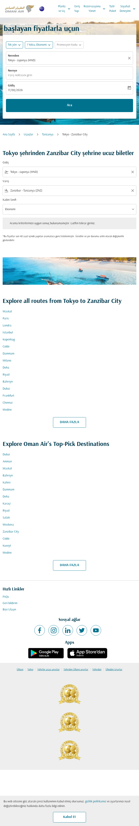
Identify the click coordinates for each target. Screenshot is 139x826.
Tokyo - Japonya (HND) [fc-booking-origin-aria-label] (21, 60)
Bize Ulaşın (9, 609)
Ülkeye (20, 669)
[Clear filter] (132, 172)
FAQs (6, 597)
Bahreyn (8, 381)
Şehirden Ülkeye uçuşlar (76, 669)
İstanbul (8, 332)
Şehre (30, 669)
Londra (7, 325)
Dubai (6, 388)
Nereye (12, 70)
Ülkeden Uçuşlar (114, 669)
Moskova (8, 524)
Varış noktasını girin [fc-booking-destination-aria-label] (20, 75)
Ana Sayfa (9, 134)
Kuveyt (7, 545)
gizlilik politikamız (95, 801)
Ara (69, 105)
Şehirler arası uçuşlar (48, 669)
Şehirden (96, 669)
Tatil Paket (112, 9)
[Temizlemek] (130, 58)
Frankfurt (8, 395)
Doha (6, 367)
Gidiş (11, 85)
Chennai (8, 402)
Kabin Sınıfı (9, 200)
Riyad (6, 374)
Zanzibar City (11, 531)
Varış (6, 181)
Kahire (7, 482)
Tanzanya (47, 134)
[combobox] (69, 172)
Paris (6, 318)
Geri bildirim (10, 603)
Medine (7, 409)
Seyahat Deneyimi (129, 9)
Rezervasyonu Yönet (96, 9)
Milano (7, 360)
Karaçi (7, 503)
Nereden (13, 55)
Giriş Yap (77, 9)
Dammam (8, 353)
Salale (6, 517)
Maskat (7, 311)
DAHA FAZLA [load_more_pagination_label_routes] (69, 422)
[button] (39, 44)
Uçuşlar (28, 134)
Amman (7, 461)
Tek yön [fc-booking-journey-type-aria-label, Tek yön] (12, 44)
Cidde (6, 346)
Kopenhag (9, 339)
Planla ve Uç (65, 9)
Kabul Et (69, 817)
